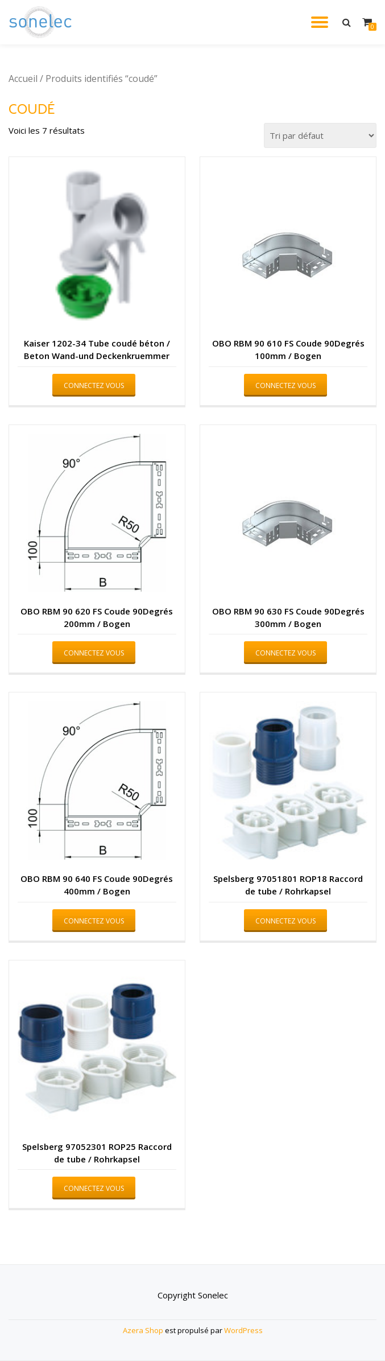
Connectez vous (94, 385)
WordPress (243, 1330)
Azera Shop (143, 1330)
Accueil (23, 78)
